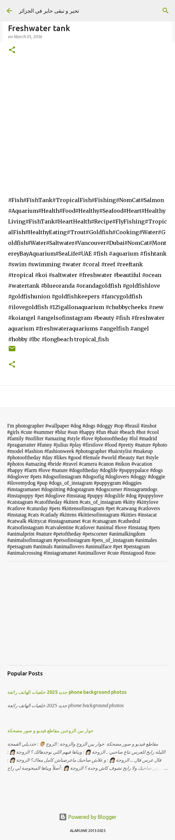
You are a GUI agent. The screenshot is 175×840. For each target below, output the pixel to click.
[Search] (166, 11)
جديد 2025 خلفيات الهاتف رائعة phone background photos (66, 692)
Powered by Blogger (87, 817)
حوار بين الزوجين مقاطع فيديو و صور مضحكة (50, 730)
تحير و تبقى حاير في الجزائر (49, 11)
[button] (12, 50)
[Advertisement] (87, 613)
